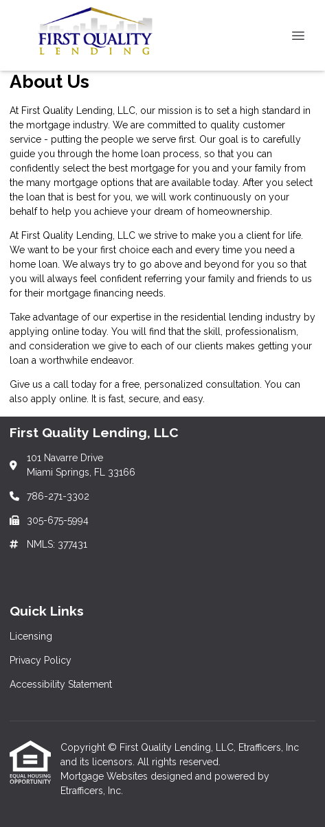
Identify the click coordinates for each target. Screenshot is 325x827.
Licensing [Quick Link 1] (31, 636)
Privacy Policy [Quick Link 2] (40, 660)
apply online (59, 398)
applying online (44, 331)
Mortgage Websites (105, 776)
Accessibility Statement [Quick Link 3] (61, 684)
